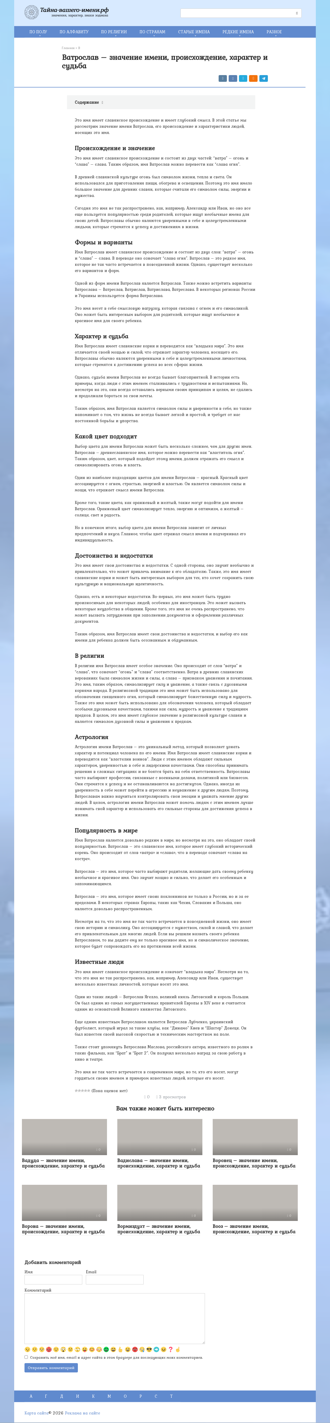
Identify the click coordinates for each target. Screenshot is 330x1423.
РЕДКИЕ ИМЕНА (238, 32)
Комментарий (37, 1290)
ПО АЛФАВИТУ (74, 32)
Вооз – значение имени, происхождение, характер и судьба (254, 1228)
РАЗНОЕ (274, 32)
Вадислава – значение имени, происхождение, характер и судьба (158, 1163)
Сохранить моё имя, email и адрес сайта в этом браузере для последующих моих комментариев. (116, 1358)
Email (91, 1272)
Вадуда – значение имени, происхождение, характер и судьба (63, 1163)
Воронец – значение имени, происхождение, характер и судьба (254, 1163)
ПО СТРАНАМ (152, 32)
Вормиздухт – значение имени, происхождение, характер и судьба (158, 1228)
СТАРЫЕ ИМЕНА (194, 32)
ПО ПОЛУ (38, 32)
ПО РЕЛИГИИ (114, 32)
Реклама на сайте (82, 1413)
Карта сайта (36, 1413)
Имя (28, 1272)
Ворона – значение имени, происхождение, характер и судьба (63, 1228)
